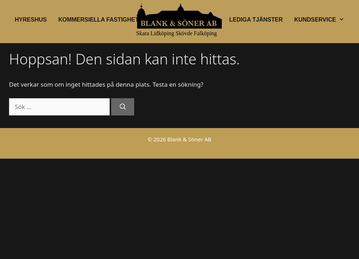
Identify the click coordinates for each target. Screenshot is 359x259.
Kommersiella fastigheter (102, 20)
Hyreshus (31, 20)
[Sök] (122, 106)
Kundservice (322, 20)
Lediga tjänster (256, 20)
